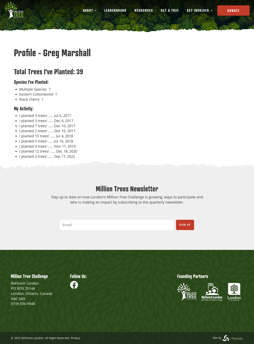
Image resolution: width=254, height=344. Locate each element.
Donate (233, 10)
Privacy (75, 338)
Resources (144, 10)
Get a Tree (170, 10)
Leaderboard (115, 10)
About (89, 10)
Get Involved (199, 10)
